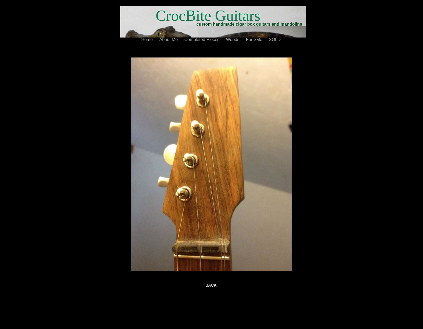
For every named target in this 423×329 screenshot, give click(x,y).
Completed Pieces (202, 39)
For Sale (255, 39)
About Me (169, 39)
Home (147, 39)
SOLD (275, 39)
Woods (233, 39)
